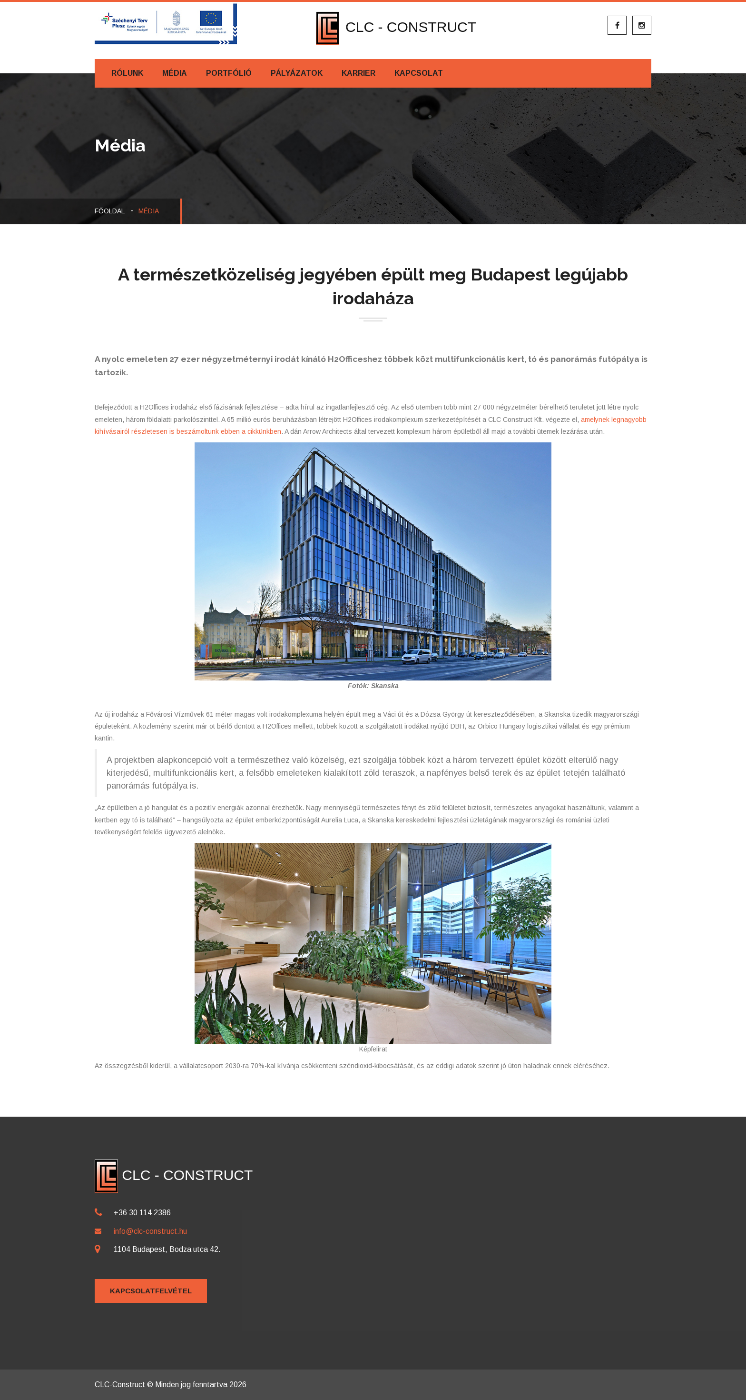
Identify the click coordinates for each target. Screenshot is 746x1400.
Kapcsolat (418, 73)
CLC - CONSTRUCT (396, 27)
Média (174, 73)
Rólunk (127, 73)
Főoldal (110, 211)
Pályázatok (297, 73)
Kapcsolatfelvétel (151, 1291)
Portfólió (229, 73)
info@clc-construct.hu (150, 1231)
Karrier (358, 73)
